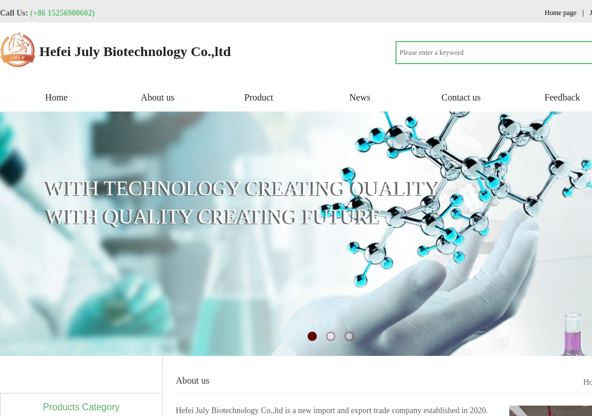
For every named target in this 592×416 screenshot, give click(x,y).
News (359, 97)
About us (157, 97)
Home (56, 97)
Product (259, 97)
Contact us (461, 97)
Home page (560, 13)
